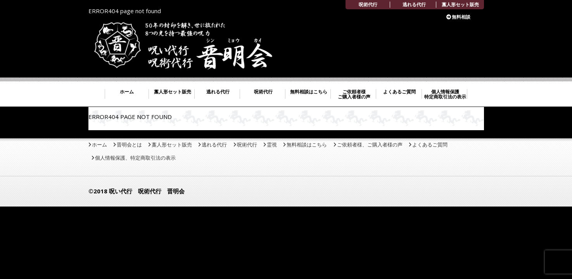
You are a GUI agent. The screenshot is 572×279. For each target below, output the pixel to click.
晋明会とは (129, 144)
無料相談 (461, 17)
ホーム (127, 91)
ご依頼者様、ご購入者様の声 (370, 144)
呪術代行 (368, 4)
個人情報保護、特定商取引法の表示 (135, 157)
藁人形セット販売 (460, 4)
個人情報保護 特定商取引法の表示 (445, 94)
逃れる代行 (414, 4)
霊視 (272, 144)
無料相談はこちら (308, 91)
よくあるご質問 (399, 91)
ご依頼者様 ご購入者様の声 (354, 94)
